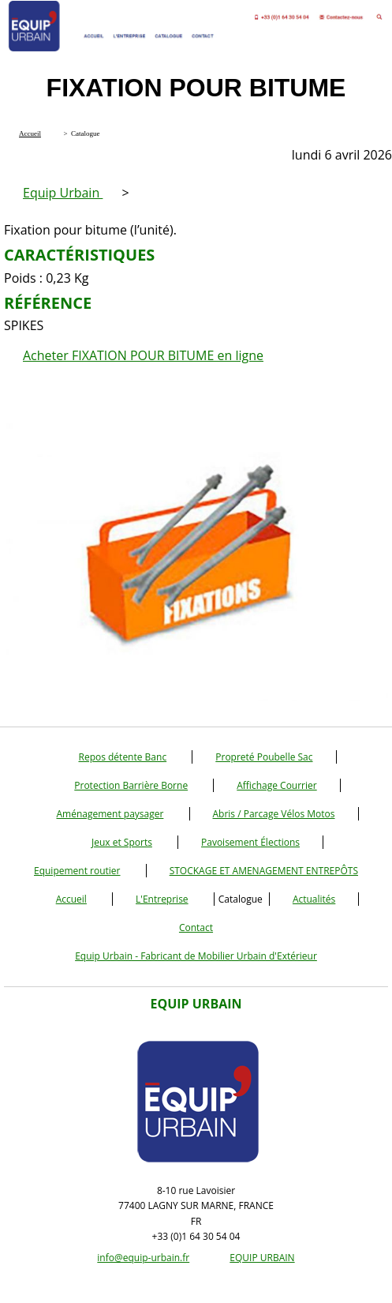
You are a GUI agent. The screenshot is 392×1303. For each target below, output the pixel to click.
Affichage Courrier (276, 785)
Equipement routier (77, 870)
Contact (196, 927)
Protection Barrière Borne (131, 785)
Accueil (71, 899)
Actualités (314, 899)
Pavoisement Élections (250, 842)
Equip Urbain (63, 192)
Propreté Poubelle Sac (263, 757)
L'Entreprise (162, 899)
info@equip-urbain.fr (143, 1257)
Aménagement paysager (109, 813)
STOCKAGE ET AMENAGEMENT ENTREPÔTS (264, 870)
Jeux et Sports (121, 842)
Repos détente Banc (122, 757)
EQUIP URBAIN (262, 1257)
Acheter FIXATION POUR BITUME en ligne (143, 355)
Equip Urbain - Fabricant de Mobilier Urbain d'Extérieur (196, 956)
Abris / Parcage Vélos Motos (274, 813)
